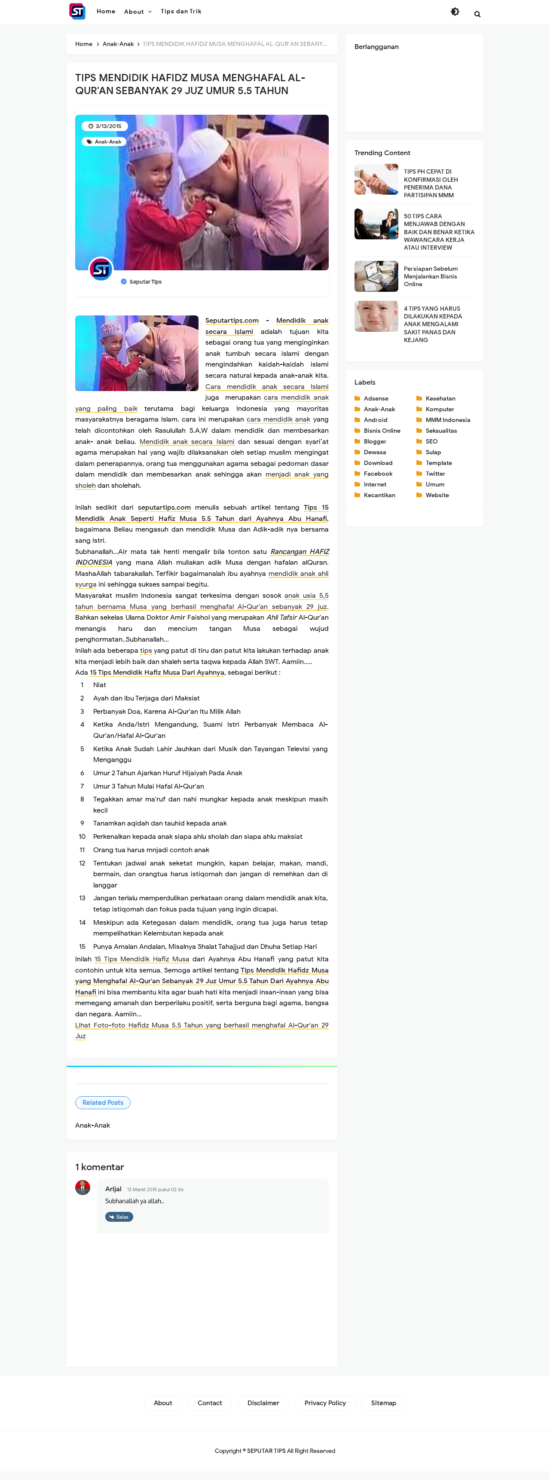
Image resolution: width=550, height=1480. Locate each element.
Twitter (436, 473)
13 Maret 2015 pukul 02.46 (155, 1199)
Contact (210, 1412)
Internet (375, 484)
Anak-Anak (107, 141)
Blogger (375, 441)
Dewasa (375, 452)
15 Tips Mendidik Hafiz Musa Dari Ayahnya (157, 672)
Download (378, 463)
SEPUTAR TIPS (266, 1459)
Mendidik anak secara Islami (187, 441)
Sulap (433, 452)
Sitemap (383, 1412)
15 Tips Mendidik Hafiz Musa (142, 968)
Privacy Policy (325, 1412)
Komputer (440, 409)
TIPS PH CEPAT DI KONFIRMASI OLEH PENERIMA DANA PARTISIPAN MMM (431, 183)
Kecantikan (379, 495)
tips (146, 650)
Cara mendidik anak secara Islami (267, 386)
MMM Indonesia (448, 420)
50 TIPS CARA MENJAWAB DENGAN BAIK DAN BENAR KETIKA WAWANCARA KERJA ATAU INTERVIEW (439, 232)
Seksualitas (441, 430)
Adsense (376, 398)
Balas (122, 1225)
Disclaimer (263, 1412)
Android (376, 420)
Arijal (113, 1198)
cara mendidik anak (278, 419)
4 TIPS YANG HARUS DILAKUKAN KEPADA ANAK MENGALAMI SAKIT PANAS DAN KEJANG (433, 324)
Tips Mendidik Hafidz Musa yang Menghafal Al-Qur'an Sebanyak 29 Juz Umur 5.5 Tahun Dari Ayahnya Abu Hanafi (202, 990)
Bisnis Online (382, 430)
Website (437, 495)
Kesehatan (440, 398)
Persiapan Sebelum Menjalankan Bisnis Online (431, 276)
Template (439, 463)
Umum (435, 484)
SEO (432, 441)
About (163, 1412)
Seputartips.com (232, 320)
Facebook (378, 473)
